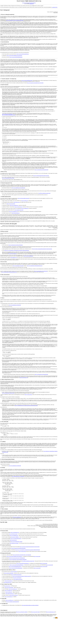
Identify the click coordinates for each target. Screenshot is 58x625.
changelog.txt (31, 3)
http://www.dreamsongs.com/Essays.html (8, 179)
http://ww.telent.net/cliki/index (8, 579)
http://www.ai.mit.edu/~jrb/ (24, 379)
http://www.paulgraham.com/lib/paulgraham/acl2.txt (9, 273)
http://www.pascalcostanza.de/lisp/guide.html (29, 2)
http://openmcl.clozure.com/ (19, 211)
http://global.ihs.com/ (14, 258)
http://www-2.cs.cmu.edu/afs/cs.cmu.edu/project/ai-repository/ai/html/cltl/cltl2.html (16, 251)
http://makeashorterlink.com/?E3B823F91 (18, 479)
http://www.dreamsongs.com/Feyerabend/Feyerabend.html (14, 20)
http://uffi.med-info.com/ (7, 588)
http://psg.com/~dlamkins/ (15, 543)
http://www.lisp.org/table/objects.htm (27, 80)
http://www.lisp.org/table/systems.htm (23, 199)
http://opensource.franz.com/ (18, 585)
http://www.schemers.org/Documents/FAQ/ (12, 607)
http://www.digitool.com (25, 209)
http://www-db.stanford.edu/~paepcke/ (16, 547)
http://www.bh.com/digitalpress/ (28, 257)
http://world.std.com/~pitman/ (14, 549)
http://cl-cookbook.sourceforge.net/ (16, 580)
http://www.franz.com (9, 598)
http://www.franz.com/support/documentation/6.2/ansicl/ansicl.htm (42, 250)
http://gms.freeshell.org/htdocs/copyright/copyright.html (30, 611)
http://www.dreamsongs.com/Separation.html (41, 376)
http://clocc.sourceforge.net (17, 583)
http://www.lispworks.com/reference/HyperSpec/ (16, 246)
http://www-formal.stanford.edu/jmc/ (16, 544)
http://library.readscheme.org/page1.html (44, 194)
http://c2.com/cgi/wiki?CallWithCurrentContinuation (14, 55)
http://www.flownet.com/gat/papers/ (7, 114)
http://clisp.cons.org (17, 203)
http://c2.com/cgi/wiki (37, 562)
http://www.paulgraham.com (14, 541)
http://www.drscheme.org (9, 606)
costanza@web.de (54, 7)
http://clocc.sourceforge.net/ (17, 523)
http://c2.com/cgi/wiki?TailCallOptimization (15, 574)
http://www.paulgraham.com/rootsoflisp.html (40, 272)
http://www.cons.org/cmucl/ (9, 593)
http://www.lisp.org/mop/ (28, 396)
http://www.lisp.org (14, 577)
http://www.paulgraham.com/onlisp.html (15, 306)
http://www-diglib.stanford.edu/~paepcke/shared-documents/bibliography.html (26, 407)
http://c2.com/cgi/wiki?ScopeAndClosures (23, 569)
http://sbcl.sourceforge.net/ (16, 214)
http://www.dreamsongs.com (15, 538)
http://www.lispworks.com (9, 602)
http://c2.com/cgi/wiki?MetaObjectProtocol (15, 572)
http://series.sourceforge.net (12, 254)
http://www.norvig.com (13, 546)
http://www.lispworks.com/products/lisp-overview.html (35, 82)
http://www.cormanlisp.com (14, 206)
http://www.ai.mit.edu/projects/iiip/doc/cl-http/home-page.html (22, 582)
